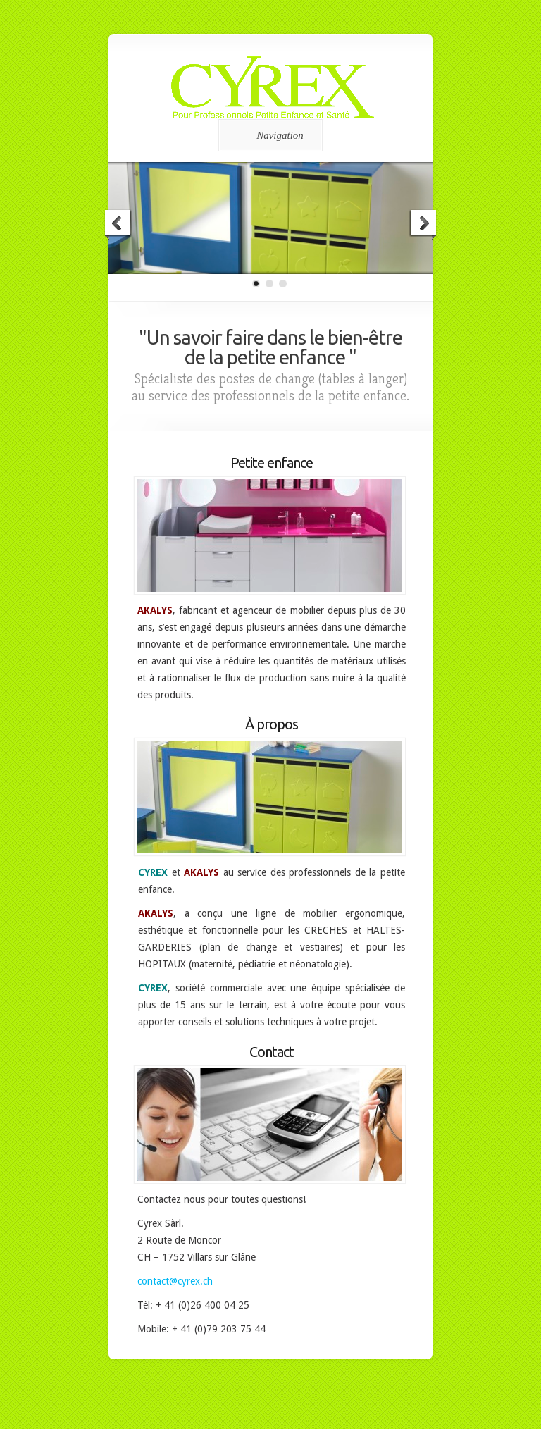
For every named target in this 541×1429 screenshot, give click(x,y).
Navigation (268, 135)
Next (423, 224)
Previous (118, 224)
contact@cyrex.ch (175, 1281)
